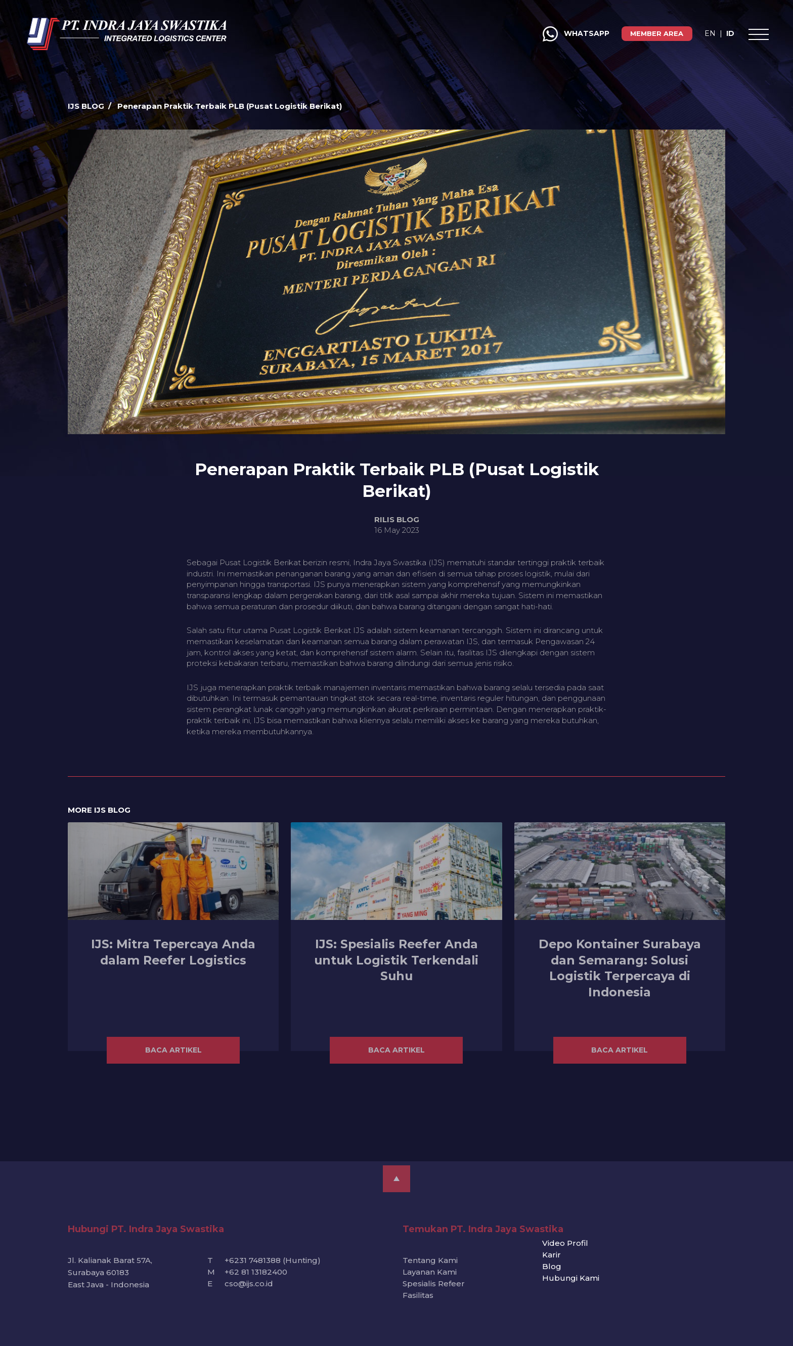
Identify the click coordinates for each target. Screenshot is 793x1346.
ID (684, 33)
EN (664, 33)
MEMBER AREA (610, 33)
